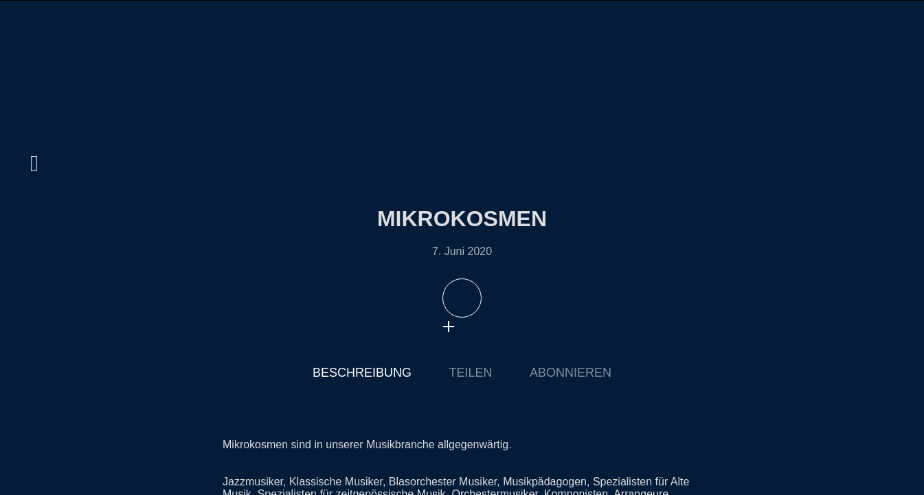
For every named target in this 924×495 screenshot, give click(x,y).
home (34, 58)
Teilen (470, 373)
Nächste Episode (691, 257)
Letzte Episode (233, 257)
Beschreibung (362, 373)
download (475, 326)
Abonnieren (570, 373)
